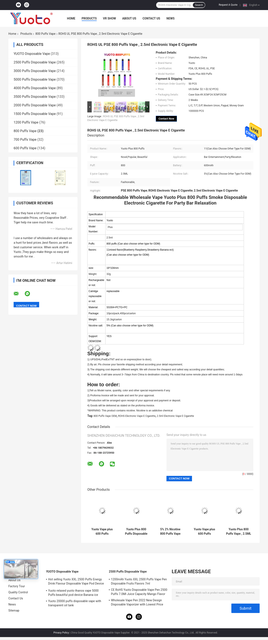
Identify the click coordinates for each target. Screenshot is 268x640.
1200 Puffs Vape (26, 122)
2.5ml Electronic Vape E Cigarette (175, 416)
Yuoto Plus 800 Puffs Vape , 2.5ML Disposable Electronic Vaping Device (238, 532)
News (170, 18)
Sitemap (13, 610)
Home (71, 18)
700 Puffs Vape (25, 140)
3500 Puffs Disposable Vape (35, 97)
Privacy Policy (61, 632)
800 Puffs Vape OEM (105, 416)
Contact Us (151, 18)
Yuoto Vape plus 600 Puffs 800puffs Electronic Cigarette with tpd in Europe (102, 532)
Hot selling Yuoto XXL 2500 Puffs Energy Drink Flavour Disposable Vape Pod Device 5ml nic (76, 582)
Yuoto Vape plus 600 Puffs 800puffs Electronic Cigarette (204, 532)
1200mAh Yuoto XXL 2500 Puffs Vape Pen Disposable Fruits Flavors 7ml (139, 581)
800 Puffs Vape (45, 33)
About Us (129, 18)
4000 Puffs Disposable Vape (35, 88)
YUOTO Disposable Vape (32, 54)
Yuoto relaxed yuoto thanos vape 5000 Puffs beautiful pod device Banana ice (73, 592)
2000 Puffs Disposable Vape (35, 105)
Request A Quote (228, 4)
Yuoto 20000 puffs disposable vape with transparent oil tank (74, 603)
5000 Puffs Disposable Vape (35, 79)
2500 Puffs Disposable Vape (35, 62)
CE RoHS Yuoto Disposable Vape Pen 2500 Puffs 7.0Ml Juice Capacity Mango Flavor (139, 592)
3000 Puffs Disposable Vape (35, 71)
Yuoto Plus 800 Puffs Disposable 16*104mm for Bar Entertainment (136, 532)
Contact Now (166, 118)
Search (199, 5)
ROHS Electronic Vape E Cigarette (137, 416)
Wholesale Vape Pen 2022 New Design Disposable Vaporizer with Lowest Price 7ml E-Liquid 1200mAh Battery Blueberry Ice (137, 603)
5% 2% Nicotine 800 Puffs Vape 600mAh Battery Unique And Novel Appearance (170, 532)
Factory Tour (16, 586)
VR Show (109, 18)
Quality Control (18, 592)
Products (89, 18)
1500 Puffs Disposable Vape (35, 114)
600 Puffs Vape (25, 148)
